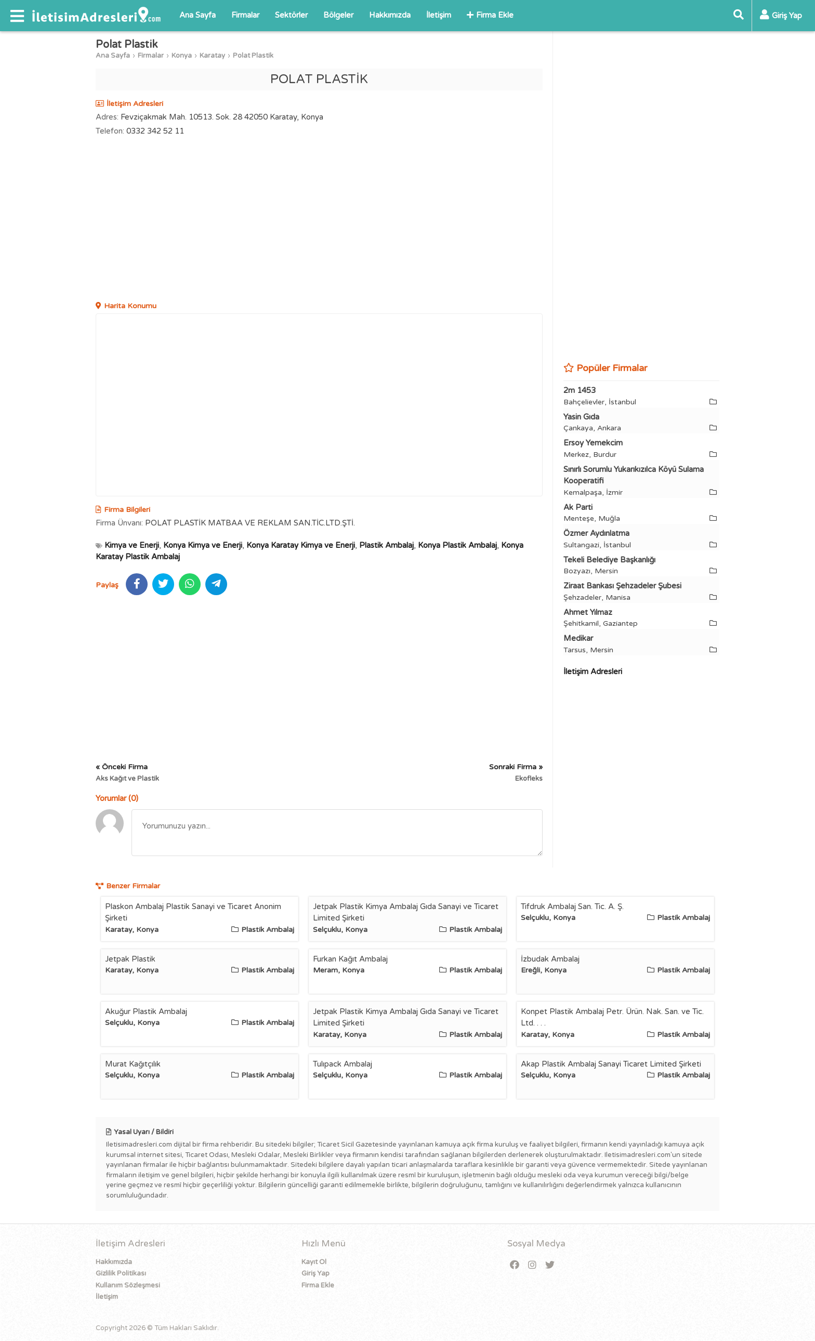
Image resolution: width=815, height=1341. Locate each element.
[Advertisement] (319, 220)
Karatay (212, 55)
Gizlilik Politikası (121, 1273)
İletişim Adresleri (592, 671)
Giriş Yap (315, 1273)
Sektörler (291, 15)
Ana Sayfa (197, 15)
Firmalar (245, 15)
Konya (182, 55)
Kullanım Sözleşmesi (128, 1285)
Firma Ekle (490, 15)
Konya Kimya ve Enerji (202, 545)
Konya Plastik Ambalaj (457, 545)
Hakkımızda (390, 15)
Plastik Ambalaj (386, 545)
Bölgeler (338, 15)
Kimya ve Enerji (131, 545)
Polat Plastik (253, 55)
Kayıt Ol (313, 1262)
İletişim (438, 15)
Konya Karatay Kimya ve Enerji (300, 545)
